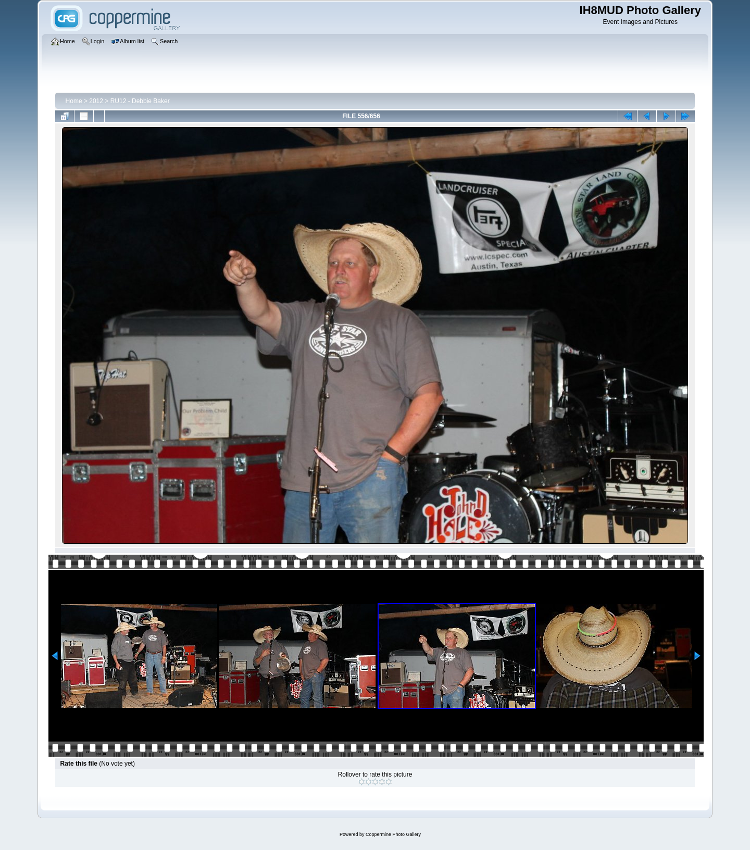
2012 (96, 101)
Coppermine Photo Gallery (393, 834)
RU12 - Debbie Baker (140, 101)
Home (74, 101)
